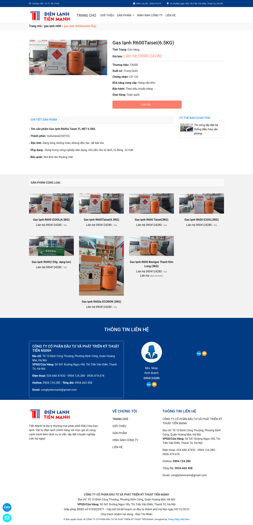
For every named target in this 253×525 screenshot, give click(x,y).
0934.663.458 (83, 382)
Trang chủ (35, 26)
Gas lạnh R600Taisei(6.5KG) (101, 219)
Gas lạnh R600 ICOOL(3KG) (201, 219)
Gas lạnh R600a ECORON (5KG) (101, 301)
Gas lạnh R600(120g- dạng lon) (51, 262)
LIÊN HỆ (171, 15)
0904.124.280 (51, 382)
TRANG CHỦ (86, 15)
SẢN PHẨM (124, 15)
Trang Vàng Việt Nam (178, 519)
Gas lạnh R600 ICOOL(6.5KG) (51, 219)
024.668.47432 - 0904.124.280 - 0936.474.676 (75, 375)
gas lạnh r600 (52, 26)
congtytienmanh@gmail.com (59, 389)
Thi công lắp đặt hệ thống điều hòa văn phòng (206, 129)
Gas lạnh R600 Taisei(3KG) (151, 219)
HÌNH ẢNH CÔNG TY (150, 15)
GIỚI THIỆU (107, 15)
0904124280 (152, 378)
